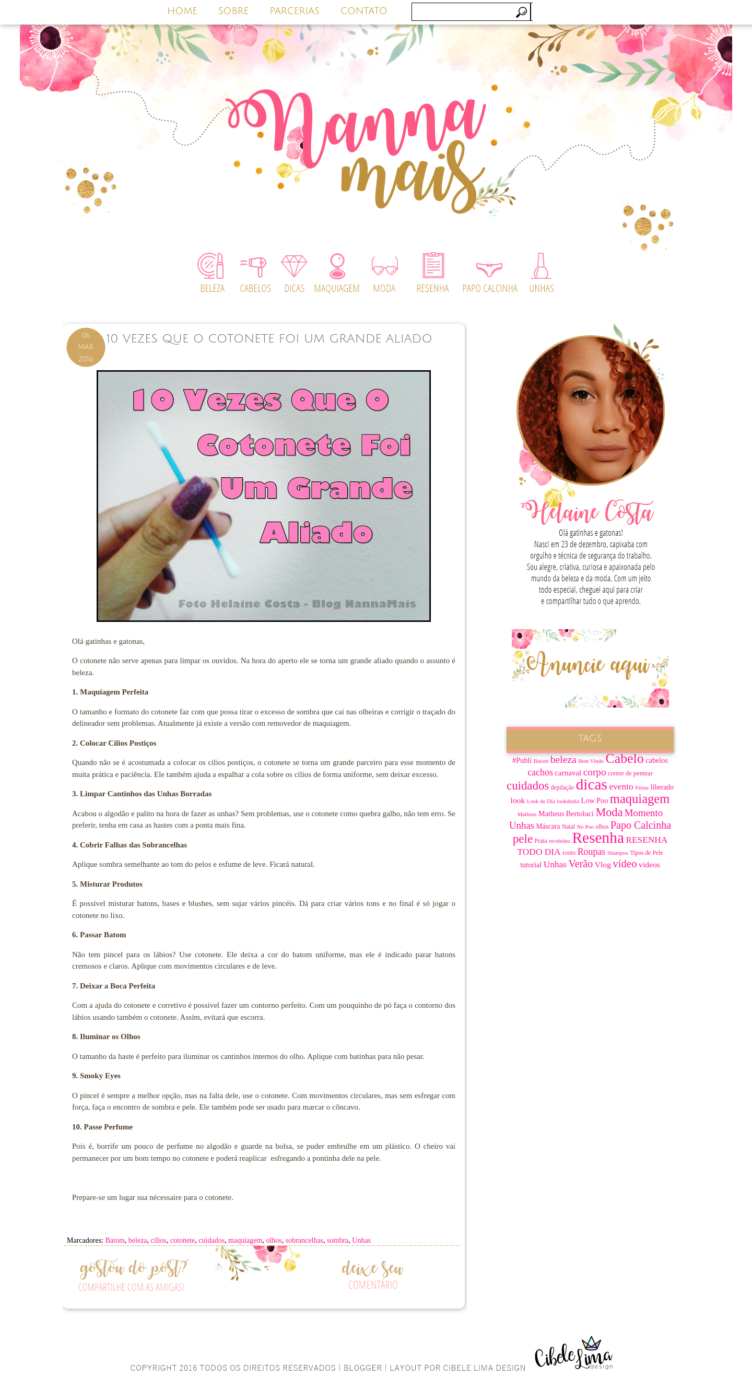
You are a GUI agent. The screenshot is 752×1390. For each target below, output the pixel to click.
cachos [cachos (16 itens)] (540, 772)
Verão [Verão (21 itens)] (581, 863)
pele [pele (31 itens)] (523, 838)
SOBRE (233, 11)
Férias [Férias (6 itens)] (642, 788)
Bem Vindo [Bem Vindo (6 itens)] (591, 761)
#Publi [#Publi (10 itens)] (522, 760)
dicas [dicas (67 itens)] (591, 784)
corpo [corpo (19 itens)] (594, 772)
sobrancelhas (304, 1240)
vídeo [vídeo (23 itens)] (625, 863)
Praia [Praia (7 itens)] (541, 841)
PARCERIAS (294, 11)
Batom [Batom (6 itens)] (541, 761)
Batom (114, 1240)
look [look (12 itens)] (518, 800)
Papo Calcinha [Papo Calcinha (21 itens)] (640, 825)
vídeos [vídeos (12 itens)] (649, 864)
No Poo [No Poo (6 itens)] (585, 827)
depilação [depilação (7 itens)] (562, 787)
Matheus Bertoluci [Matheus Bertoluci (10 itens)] (566, 813)
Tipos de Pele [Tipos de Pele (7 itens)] (646, 853)
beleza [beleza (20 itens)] (563, 759)
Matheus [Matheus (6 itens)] (527, 814)
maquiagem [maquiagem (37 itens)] (640, 799)
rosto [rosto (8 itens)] (568, 852)
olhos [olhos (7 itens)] (601, 826)
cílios (159, 1240)
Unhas (361, 1240)
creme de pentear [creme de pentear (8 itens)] (630, 773)
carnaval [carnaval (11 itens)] (568, 773)
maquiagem (245, 1240)
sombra (337, 1240)
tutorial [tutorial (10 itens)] (531, 865)
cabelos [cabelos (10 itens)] (656, 760)
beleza (137, 1240)
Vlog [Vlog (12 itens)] (603, 864)
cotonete (182, 1240)
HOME (182, 11)
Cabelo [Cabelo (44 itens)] (624, 758)
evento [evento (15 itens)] (621, 787)
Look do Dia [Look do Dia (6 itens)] (541, 801)
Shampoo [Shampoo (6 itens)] (617, 853)
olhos (273, 1240)
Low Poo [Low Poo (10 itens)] (594, 800)
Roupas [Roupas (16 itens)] (592, 851)
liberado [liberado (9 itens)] (662, 787)
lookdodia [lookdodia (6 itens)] (568, 801)
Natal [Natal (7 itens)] (568, 826)
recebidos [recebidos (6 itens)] (559, 841)
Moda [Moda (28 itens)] (608, 812)
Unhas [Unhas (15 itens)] (555, 864)
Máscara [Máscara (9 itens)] (548, 826)
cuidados (211, 1240)
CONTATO (363, 11)
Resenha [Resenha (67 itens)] (598, 837)
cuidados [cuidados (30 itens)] (528, 785)
